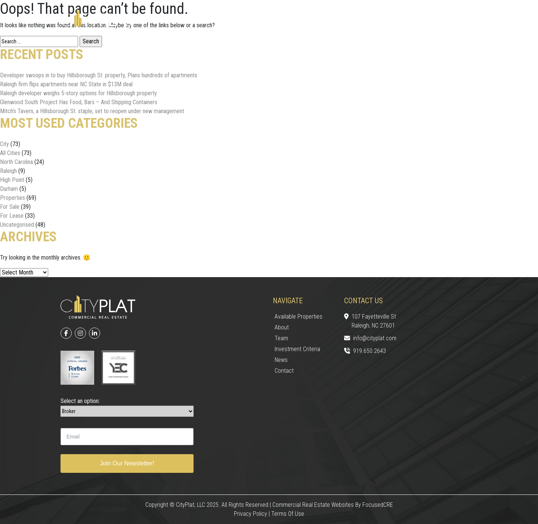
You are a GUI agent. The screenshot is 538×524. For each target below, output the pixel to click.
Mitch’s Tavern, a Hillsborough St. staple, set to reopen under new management (92, 111)
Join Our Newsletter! (127, 463)
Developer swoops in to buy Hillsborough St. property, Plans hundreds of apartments (98, 75)
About (282, 327)
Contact (284, 370)
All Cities (10, 152)
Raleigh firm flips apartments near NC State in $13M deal (66, 84)
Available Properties (298, 316)
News (281, 359)
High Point (12, 179)
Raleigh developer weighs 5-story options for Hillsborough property (78, 93)
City (4, 144)
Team (281, 338)
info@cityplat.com (370, 339)
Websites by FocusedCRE (362, 504)
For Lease (12, 215)
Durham (9, 188)
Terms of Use (287, 513)
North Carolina (16, 161)
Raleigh (8, 170)
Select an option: (80, 400)
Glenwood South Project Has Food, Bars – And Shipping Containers (78, 102)
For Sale (9, 206)
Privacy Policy (250, 513)
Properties (12, 197)
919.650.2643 (365, 351)
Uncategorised (17, 224)
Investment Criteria (297, 349)
